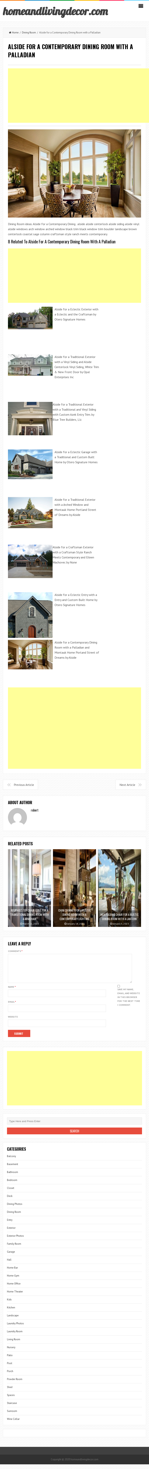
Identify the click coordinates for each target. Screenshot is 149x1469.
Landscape (13, 1320)
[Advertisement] (74, 275)
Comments (15, 951)
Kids (9, 1304)
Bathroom (12, 1176)
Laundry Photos (15, 1328)
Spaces (11, 1399)
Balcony (11, 1160)
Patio (10, 1360)
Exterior (11, 1232)
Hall (9, 1264)
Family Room (14, 1248)
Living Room (13, 1344)
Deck (9, 1200)
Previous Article (24, 785)
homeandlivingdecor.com (55, 11)
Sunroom (12, 1415)
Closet (10, 1192)
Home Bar (12, 1272)
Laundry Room (15, 1336)
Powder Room (14, 1383)
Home (14, 32)
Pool (9, 1368)
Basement (12, 1168)
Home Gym (13, 1280)
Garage (11, 1256)
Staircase (12, 1407)
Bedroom (12, 1184)
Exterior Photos (15, 1240)
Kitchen (11, 1312)
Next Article (127, 785)
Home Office (14, 1288)
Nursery (11, 1352)
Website (13, 1021)
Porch (10, 1376)
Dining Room (29, 32)
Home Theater (15, 1296)
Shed (9, 1391)
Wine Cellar (13, 1423)
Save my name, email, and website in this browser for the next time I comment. (128, 1002)
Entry (9, 1224)
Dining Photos (14, 1208)
